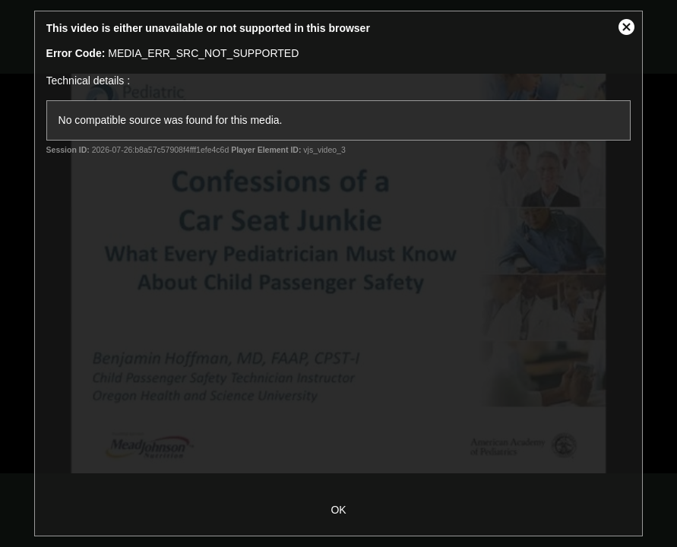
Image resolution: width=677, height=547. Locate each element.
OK (338, 510)
